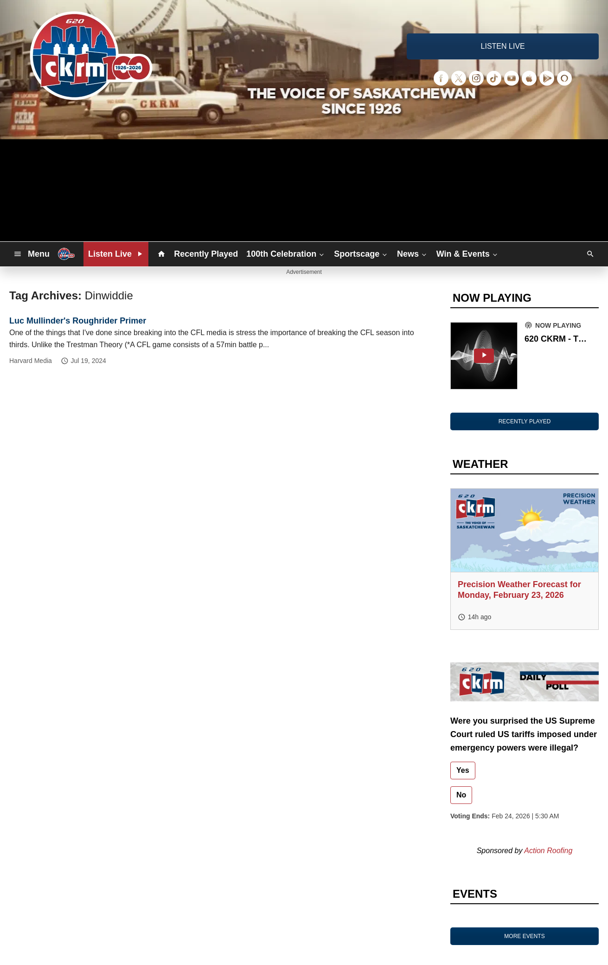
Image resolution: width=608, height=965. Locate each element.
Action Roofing (548, 851)
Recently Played (206, 254)
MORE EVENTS (524, 936)
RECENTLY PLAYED (525, 421)
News (412, 254)
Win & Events (467, 254)
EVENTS (475, 893)
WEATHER (480, 464)
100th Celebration (286, 254)
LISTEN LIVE (503, 46)
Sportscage (361, 254)
